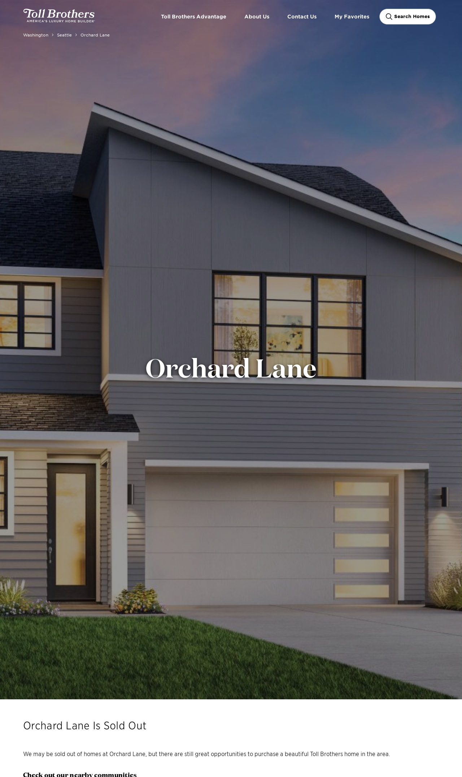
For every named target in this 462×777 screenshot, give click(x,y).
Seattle (64, 34)
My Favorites (352, 16)
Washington (35, 34)
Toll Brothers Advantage (193, 16)
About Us (256, 16)
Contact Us (302, 16)
